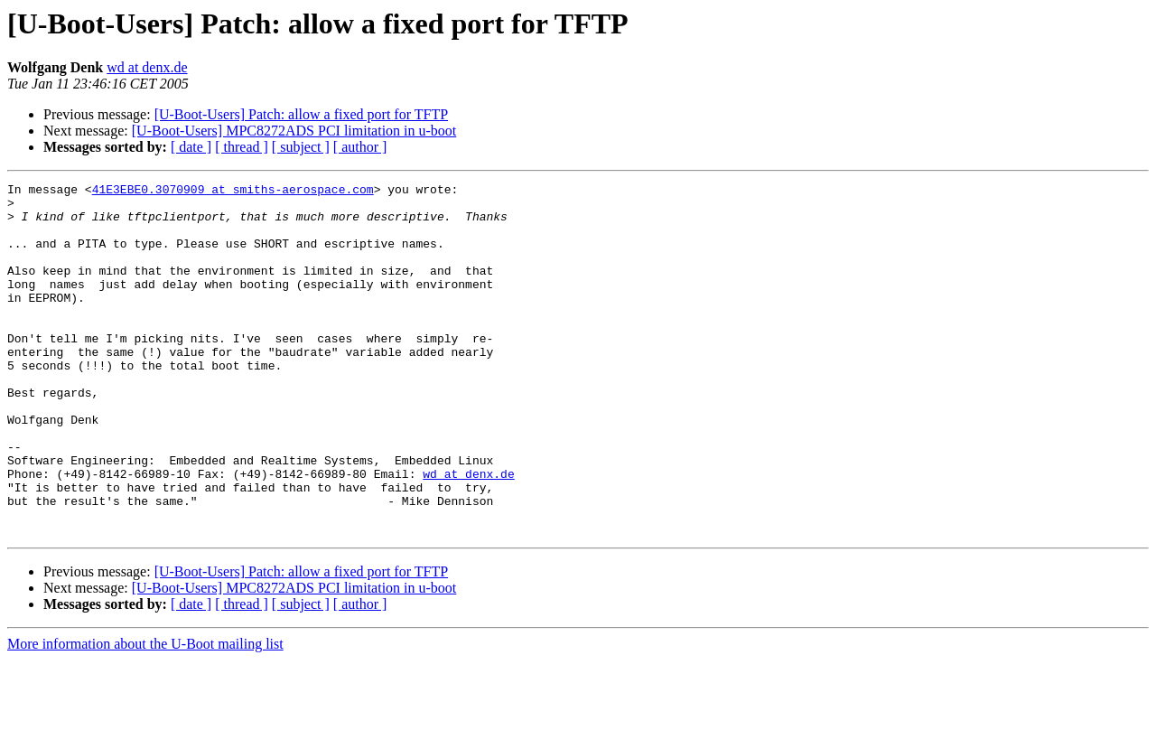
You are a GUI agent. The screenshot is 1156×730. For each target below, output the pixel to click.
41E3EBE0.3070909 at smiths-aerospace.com (233, 191)
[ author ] (360, 146)
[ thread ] (241, 146)
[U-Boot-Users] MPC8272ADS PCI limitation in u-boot (294, 130)
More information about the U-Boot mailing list (145, 714)
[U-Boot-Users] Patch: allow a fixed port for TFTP (301, 114)
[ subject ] (301, 146)
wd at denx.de (147, 67)
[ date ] (191, 146)
